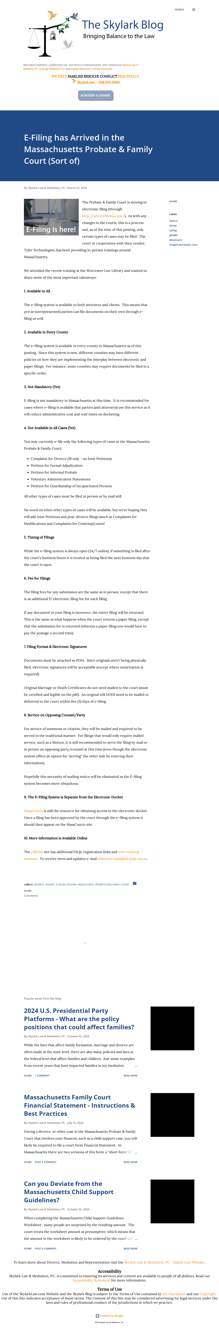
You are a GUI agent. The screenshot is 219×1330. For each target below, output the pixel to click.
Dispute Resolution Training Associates (91, 68)
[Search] (179, 10)
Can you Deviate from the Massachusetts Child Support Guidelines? (69, 1191)
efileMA (37, 852)
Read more (131, 1075)
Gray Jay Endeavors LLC (52, 68)
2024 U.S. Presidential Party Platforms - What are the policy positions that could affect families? (79, 1018)
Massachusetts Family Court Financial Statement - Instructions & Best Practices (79, 1105)
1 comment (42, 1075)
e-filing (173, 230)
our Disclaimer (174, 1294)
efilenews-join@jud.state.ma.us (122, 858)
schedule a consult (95, 95)
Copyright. (208, 1294)
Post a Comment (45, 1162)
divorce (173, 220)
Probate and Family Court (183, 244)
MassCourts (33, 811)
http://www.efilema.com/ (103, 216)
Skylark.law (83, 82)
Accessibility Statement (91, 1280)
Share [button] (173, 201)
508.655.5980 (109, 82)
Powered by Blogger (109, 1315)
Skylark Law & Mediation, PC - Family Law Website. (164, 1262)
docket (173, 225)
